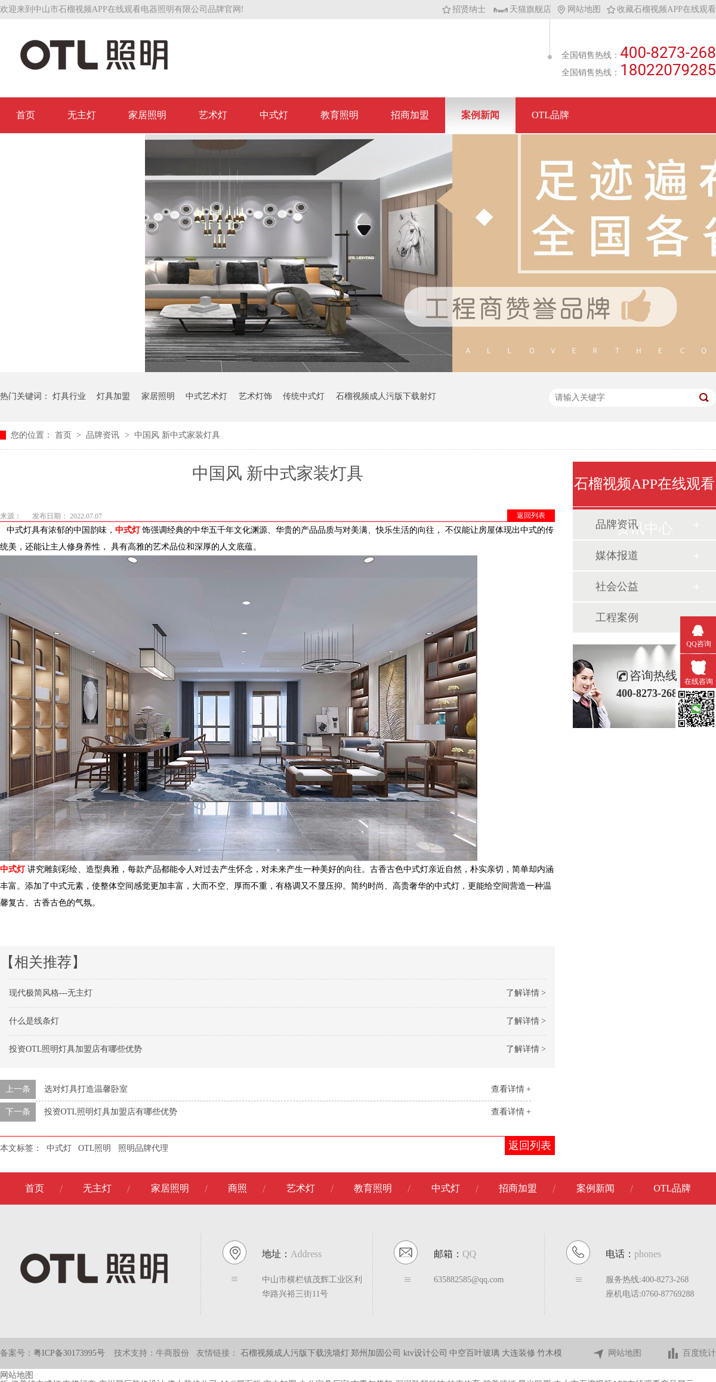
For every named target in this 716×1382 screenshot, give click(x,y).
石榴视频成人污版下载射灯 (386, 396)
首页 (25, 115)
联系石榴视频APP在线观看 (72, 151)
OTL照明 (94, 1148)
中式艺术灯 (206, 396)
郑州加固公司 (377, 1353)
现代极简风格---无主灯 (50, 992)
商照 (237, 1188)
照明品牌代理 (143, 1148)
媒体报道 (616, 555)
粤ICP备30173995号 (69, 1353)
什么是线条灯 (34, 1020)
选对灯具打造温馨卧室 (86, 1089)
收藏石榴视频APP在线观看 (661, 9)
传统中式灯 (304, 396)
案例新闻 (480, 115)
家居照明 (147, 115)
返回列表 (531, 515)
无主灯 (81, 115)
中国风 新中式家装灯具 (177, 435)
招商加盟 (410, 115)
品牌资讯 (104, 435)
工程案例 (616, 618)
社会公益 (616, 586)
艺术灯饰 (255, 396)
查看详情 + (511, 1089)
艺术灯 (213, 115)
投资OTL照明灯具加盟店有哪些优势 (75, 1049)
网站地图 (579, 9)
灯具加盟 (113, 396)
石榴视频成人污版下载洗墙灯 (295, 1353)
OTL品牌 (550, 115)
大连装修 (520, 1353)
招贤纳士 (464, 9)
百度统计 (691, 1353)
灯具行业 (69, 396)
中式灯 (274, 115)
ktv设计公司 (426, 1353)
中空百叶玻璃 (475, 1353)
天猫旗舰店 (522, 9)
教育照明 (339, 115)
